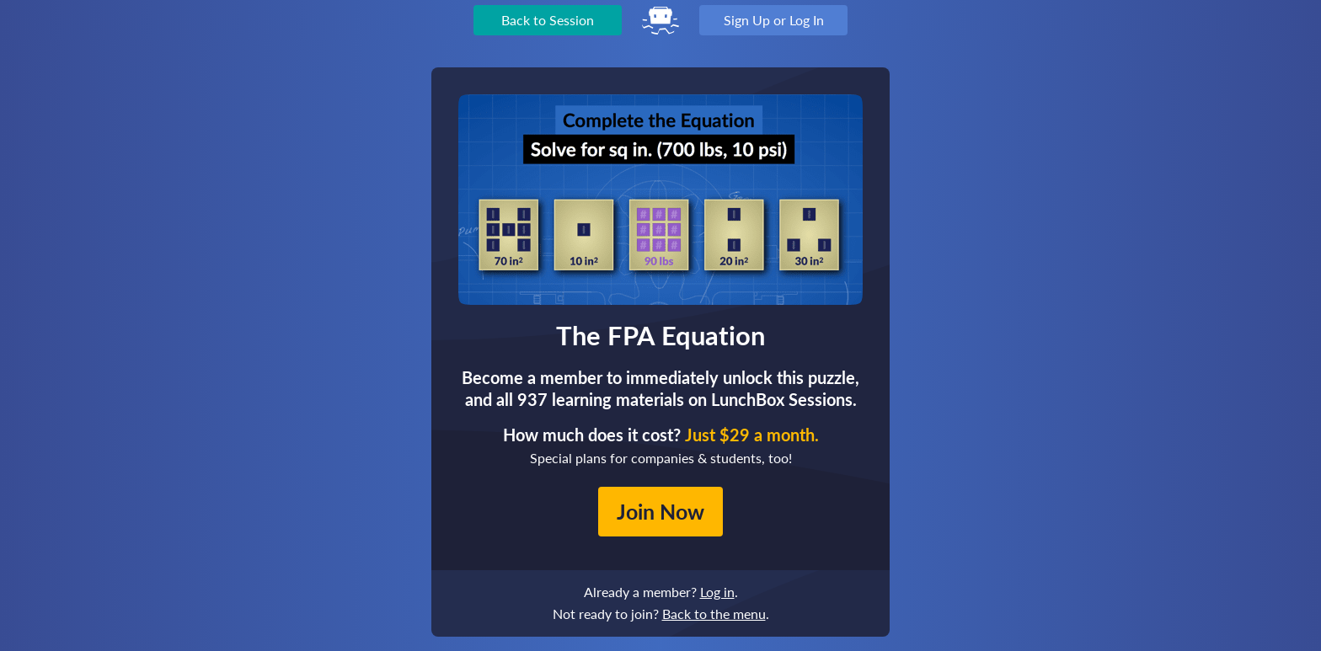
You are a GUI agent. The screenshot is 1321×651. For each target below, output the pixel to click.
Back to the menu (714, 614)
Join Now (660, 511)
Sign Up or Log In (774, 20)
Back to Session (547, 20)
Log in (717, 592)
